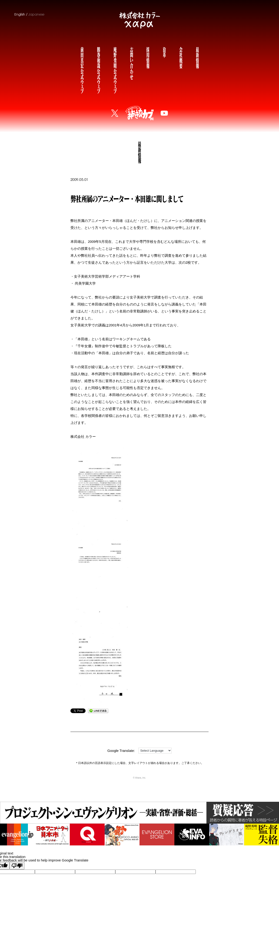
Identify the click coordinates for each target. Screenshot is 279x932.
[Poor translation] (17, 866)
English (19, 14)
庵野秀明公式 (114, 69)
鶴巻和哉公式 (98, 69)
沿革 (164, 51)
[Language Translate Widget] (155, 750)
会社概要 (180, 57)
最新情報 (197, 57)
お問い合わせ (131, 62)
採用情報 (147, 57)
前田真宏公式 (81, 69)
